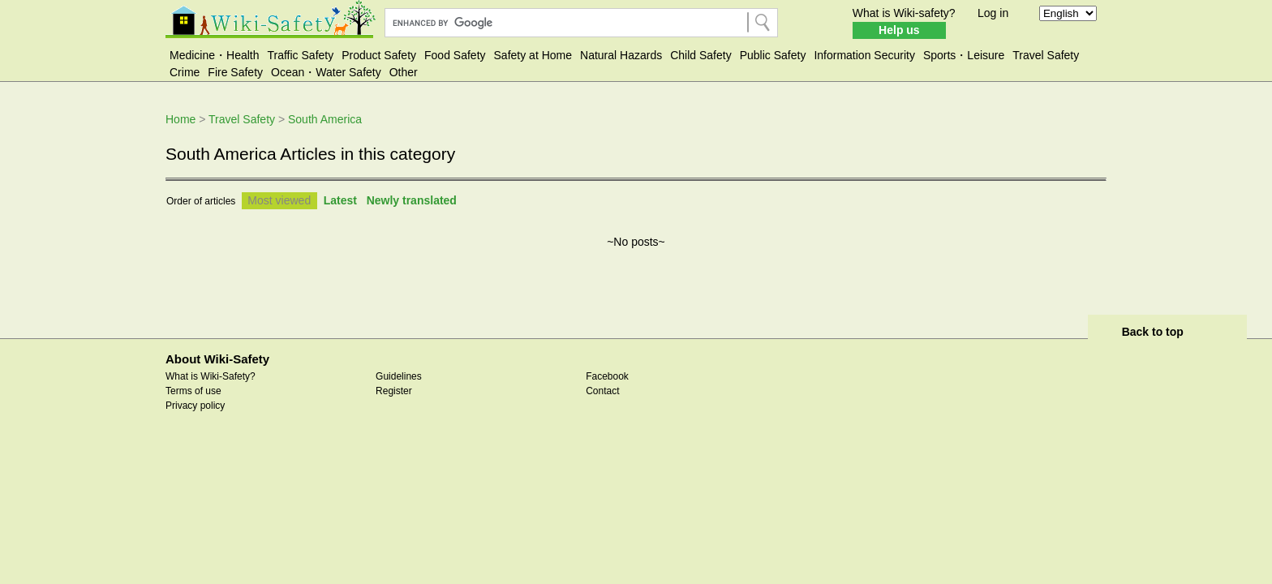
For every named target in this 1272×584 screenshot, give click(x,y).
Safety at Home (533, 55)
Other (403, 72)
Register (394, 391)
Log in (993, 12)
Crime (185, 72)
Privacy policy (195, 405)
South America (325, 119)
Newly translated (411, 200)
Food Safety (455, 55)
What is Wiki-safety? (904, 12)
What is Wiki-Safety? (210, 376)
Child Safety (700, 55)
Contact (602, 391)
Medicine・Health (215, 55)
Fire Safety (235, 72)
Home (180, 119)
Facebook (607, 376)
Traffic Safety (301, 55)
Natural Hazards (621, 55)
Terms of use (193, 391)
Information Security (864, 55)
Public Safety (773, 55)
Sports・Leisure (963, 55)
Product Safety (379, 55)
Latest (340, 200)
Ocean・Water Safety (326, 72)
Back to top (1153, 331)
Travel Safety (1045, 55)
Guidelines (399, 376)
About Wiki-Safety (217, 359)
